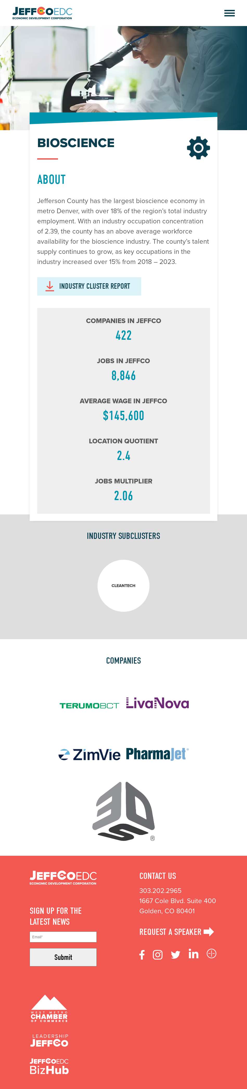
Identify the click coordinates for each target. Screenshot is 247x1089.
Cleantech (123, 586)
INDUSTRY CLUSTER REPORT (88, 286)
